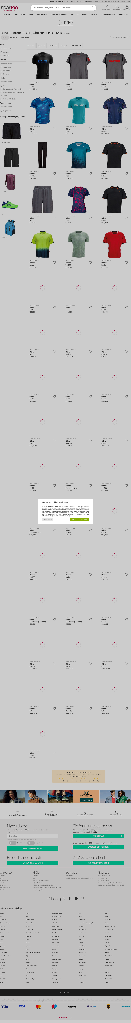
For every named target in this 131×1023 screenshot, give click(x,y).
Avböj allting (48, 519)
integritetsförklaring (64, 515)
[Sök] (93, 8)
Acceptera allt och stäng (79, 519)
